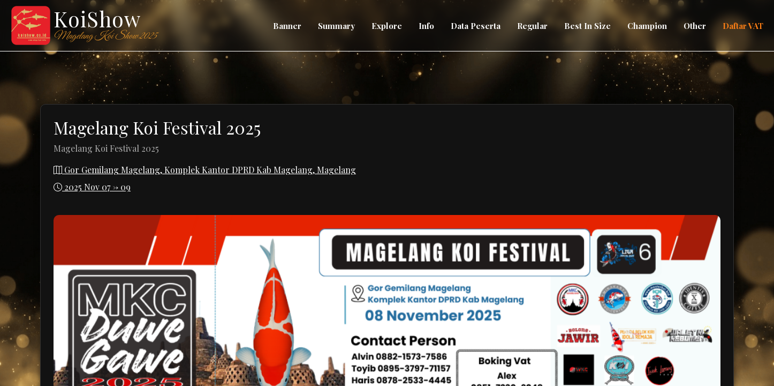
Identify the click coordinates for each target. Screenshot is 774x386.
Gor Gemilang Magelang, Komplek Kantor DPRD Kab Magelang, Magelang (205, 169)
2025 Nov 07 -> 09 (92, 186)
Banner (287, 25)
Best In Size (587, 25)
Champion (647, 25)
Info (426, 25)
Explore (386, 25)
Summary (336, 25)
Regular (532, 25)
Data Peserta (475, 25)
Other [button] (695, 25)
